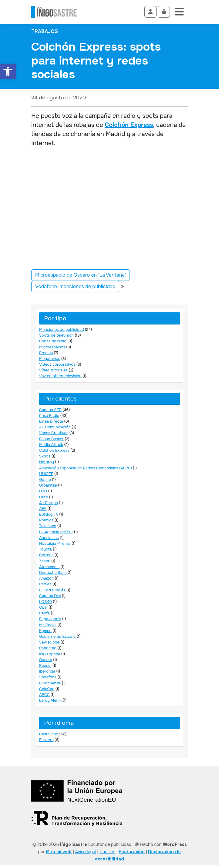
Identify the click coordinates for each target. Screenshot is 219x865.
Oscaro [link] (45, 659)
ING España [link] (49, 654)
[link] (8, 71)
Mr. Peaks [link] (47, 625)
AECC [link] (44, 694)
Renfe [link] (44, 613)
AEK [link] (42, 508)
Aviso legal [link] (85, 851)
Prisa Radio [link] (49, 415)
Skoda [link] (44, 456)
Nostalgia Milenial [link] (55, 543)
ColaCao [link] (46, 689)
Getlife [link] (45, 479)
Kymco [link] (45, 630)
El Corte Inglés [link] (52, 590)
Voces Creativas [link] (53, 433)
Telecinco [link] (47, 526)
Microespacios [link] (52, 347)
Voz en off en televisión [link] (60, 376)
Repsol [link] (45, 665)
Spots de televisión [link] (56, 335)
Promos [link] (46, 353)
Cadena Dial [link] (50, 596)
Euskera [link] (46, 739)
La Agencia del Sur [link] (56, 532)
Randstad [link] (47, 648)
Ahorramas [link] (49, 537)
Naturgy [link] (46, 462)
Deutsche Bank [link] (53, 572)
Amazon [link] (46, 578)
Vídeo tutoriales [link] (53, 370)
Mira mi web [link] (59, 851)
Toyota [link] (45, 549)
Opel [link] (43, 607)
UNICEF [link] (46, 473)
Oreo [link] (43, 497)
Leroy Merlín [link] (50, 700)
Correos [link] (46, 555)
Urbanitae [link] (48, 485)
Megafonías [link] (49, 358)
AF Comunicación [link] (55, 427)
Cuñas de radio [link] (52, 341)
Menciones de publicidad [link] (61, 329)
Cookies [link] (107, 851)
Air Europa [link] (48, 503)
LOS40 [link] (45, 601)
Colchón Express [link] (129, 125)
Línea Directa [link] (51, 421)
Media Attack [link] (51, 444)
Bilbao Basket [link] (51, 439)
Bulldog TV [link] (48, 514)
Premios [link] (46, 520)
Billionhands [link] (50, 683)
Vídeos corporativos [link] (57, 364)
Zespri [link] (44, 561)
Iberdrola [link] (47, 671)
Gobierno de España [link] (57, 636)
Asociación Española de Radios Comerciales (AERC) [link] (85, 468)
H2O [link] (43, 491)
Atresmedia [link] (49, 566)
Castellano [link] (48, 734)
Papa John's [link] (50, 619)
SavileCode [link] (49, 642)
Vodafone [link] (48, 677)
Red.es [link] (45, 584)
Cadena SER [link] (50, 410)
